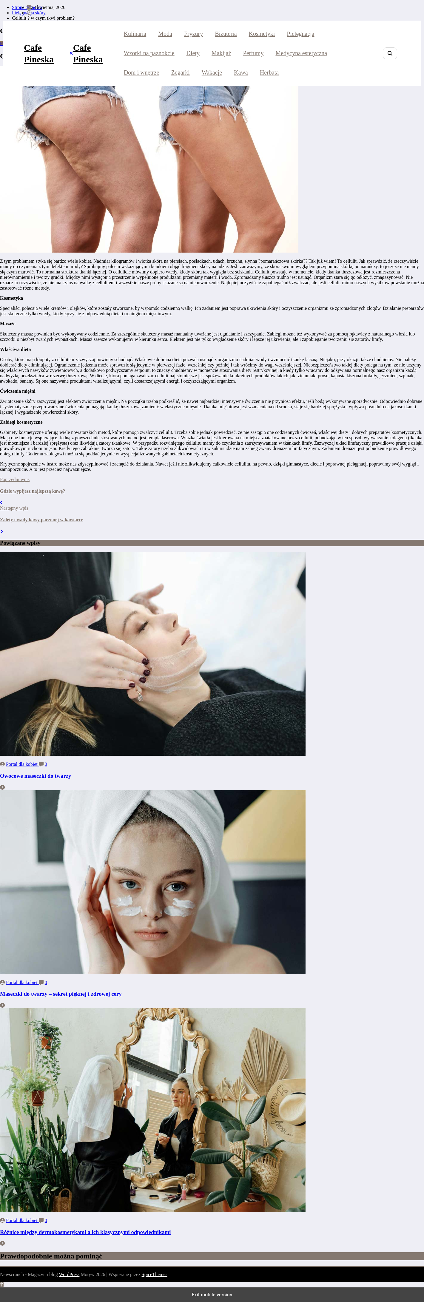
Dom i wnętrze (141, 72)
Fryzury (193, 33)
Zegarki (180, 72)
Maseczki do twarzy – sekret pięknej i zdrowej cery (61, 994)
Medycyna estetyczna (301, 53)
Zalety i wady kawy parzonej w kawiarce (41, 519)
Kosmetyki (262, 33)
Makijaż (221, 53)
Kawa (241, 72)
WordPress (69, 1274)
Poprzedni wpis (15, 479)
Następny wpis (14, 508)
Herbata (269, 72)
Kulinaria (135, 33)
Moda (165, 33)
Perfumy (253, 53)
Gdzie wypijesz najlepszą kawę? (32, 491)
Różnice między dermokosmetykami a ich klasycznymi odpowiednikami (85, 1232)
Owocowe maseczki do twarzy (35, 776)
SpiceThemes (154, 1274)
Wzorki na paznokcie (149, 53)
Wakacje (212, 72)
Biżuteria (226, 33)
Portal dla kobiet (22, 764)
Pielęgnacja (300, 33)
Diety (193, 53)
